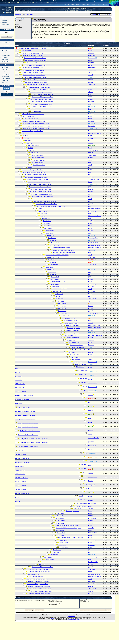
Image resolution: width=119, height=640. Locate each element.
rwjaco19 (91, 528)
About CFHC (5, 80)
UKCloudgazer (92, 477)
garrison (90, 82)
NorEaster (91, 114)
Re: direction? (46, 218)
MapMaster (91, 126)
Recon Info (4, 57)
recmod (90, 357)
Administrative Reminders (22, 399)
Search (3, 26)
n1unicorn (91, 53)
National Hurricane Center (73, 619)
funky (89, 206)
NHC (23, 133)
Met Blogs (4, 22)
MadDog (90, 535)
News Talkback (19, 14)
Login (3, 5)
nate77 (90, 96)
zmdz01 (90, 75)
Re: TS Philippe (36, 111)
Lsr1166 (90, 152)
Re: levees (59, 296)
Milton (75, 4)
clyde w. (90, 189)
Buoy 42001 (72, 352)
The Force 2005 (93, 150)
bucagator (91, 286)
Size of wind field (26, 50)
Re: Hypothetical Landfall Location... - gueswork (33, 438)
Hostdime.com (71, 616)
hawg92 (90, 50)
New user (66, 10)
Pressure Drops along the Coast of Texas (33, 121)
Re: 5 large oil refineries (36, 576)
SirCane (90, 523)
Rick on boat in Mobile (94, 133)
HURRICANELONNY (94, 325)
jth (89, 174)
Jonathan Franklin (93, 438)
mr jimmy (91, 101)
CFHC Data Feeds (6, 78)
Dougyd (90, 465)
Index (99, 14)
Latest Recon (77, 508)
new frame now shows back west (60, 247)
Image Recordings (6, 53)
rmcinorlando (92, 211)
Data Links (4, 71)
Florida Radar (5, 61)
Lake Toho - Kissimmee (95, 335)
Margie (90, 160)
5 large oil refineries (33, 574)
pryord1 (90, 191)
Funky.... (40, 208)
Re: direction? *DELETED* (54, 257)
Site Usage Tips (6, 74)
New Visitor (13, 5)
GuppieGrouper (92, 503)
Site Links (4, 69)
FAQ (80, 10)
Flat (109, 14)
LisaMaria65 (91, 55)
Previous (93, 14)
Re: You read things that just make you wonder (36, 126)
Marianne (91, 340)
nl (88, 488)
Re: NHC (25, 136)
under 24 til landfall (33, 145)
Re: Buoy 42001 (74, 354)
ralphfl (90, 165)
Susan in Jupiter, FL (94, 179)
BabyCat (90, 99)
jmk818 (90, 422)
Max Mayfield (19, 403)
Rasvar (90, 571)
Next (104, 14)
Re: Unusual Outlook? (75, 342)
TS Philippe (33, 109)
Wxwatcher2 (91, 257)
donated (52, 618)
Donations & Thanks (7, 45)
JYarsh (90, 72)
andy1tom (91, 221)
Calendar (89, 10)
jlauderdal (91, 62)
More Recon (5, 59)
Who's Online (74, 10)
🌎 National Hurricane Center (6, 94)
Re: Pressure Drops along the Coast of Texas (36, 123)
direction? (43, 216)
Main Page (4, 18)
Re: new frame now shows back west (62, 250)
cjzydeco (90, 496)
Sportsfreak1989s (93, 532)
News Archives (5, 24)
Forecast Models (6, 55)
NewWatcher (92, 177)
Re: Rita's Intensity (77, 359)
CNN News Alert (35, 153)
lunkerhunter (92, 67)
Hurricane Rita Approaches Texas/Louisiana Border (33, 48)
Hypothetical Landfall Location (24, 395)
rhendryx (90, 135)
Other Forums (71, 8)
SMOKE (90, 138)
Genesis (90, 143)
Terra (89, 301)
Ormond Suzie (92, 584)
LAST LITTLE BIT (54, 245)
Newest (8, 42)
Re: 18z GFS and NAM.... (22, 458)
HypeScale (3, 35)
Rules (84, 10)
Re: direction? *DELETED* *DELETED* (57, 255)
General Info (5, 67)
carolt (90, 296)
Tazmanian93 (92, 84)
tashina (90, 402)
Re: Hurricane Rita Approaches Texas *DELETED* (51, 206)
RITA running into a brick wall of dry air (33, 114)
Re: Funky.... (43, 211)
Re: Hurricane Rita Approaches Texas (32, 53)
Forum (3, 42)
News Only (4, 20)
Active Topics (85, 8)
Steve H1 (91, 223)
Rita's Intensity (75, 357)
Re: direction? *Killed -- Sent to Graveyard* (67, 525)
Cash (89, 320)
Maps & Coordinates (7, 50)
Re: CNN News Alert (38, 155)
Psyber (90, 65)
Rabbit (90, 148)
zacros (90, 359)
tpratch (90, 182)
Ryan (89, 109)
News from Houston (28, 116)
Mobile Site (4, 82)
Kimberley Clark (93, 238)
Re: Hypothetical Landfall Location (25, 411)
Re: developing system (68, 318)
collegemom (91, 484)
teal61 (90, 60)
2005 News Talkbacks (29, 14)
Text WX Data (5, 76)
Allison (90, 89)
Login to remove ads (7, 97)
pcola (89, 94)
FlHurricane (7, 7)
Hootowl (90, 306)
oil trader (90, 92)
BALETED (21, 450)
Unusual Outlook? (72, 340)
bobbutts (90, 337)
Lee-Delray (91, 581)
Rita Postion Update (24, 407)
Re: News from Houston (31, 118)
